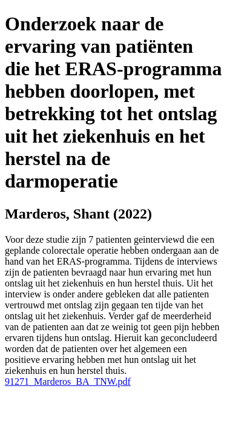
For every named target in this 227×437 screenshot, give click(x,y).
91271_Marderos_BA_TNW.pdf (68, 381)
